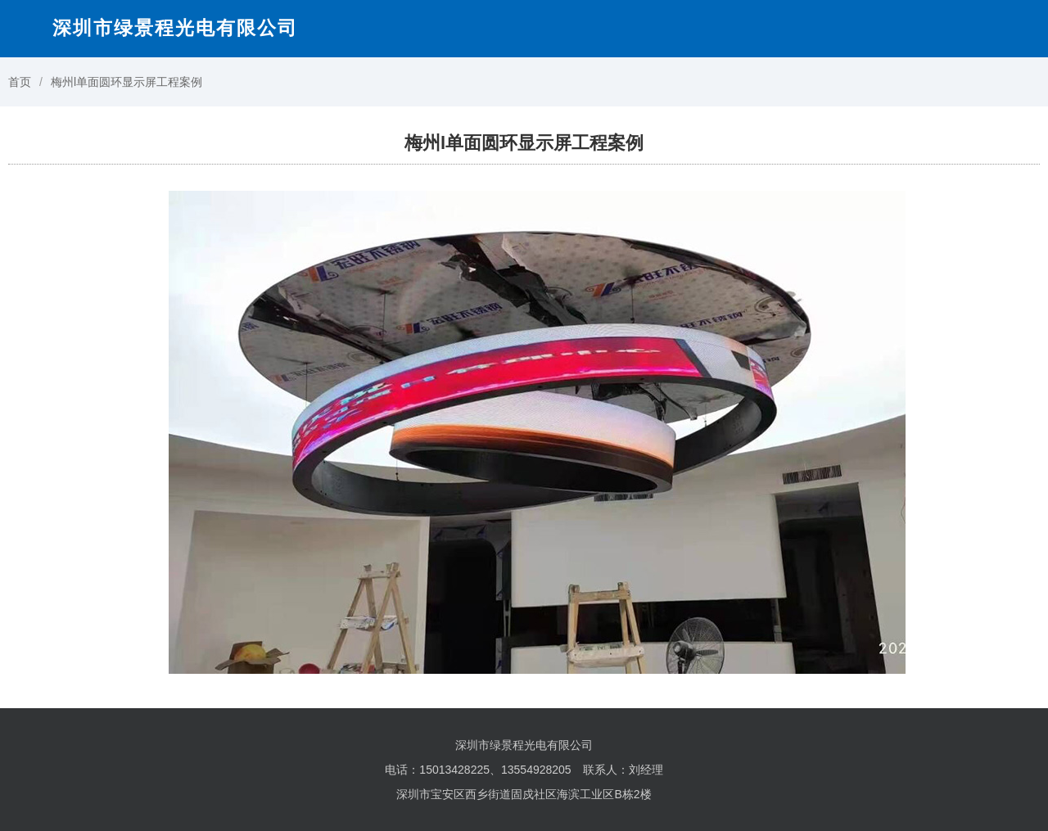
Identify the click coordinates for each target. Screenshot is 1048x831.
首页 (19, 81)
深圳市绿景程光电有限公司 (175, 27)
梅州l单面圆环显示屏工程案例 (126, 81)
